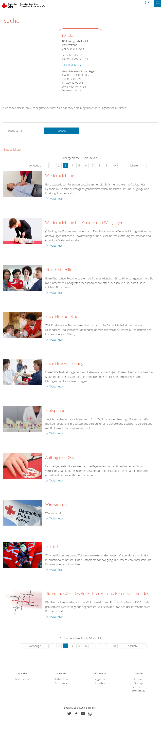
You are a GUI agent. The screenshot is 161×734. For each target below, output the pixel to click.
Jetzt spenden (22, 679)
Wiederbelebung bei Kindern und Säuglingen (84, 222)
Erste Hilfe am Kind (61, 316)
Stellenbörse (61, 679)
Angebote (99, 679)
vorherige (35, 165)
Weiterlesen (56, 199)
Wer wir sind (56, 504)
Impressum (138, 690)
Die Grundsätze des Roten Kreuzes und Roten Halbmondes (97, 593)
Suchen (61, 131)
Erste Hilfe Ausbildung (64, 363)
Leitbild (51, 546)
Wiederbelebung (59, 175)
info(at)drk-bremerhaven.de (77, 65)
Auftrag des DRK (59, 457)
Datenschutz (138, 687)
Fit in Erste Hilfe (58, 269)
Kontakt (138, 679)
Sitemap (138, 683)
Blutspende (55, 410)
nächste (133, 165)
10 (114, 165)
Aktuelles (100, 683)
